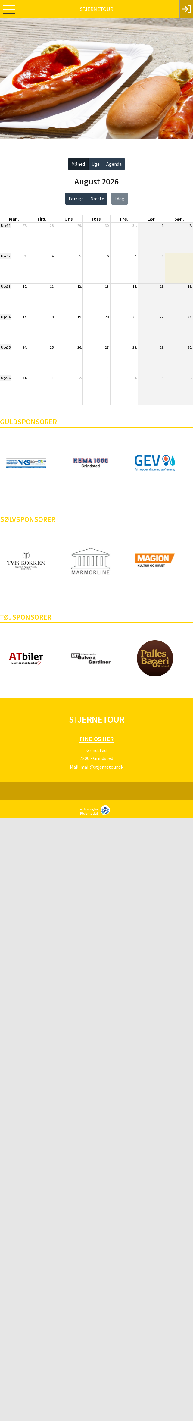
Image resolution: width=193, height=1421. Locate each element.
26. (79, 347)
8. (163, 256)
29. (79, 225)
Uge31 (6, 225)
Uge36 (6, 377)
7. (135, 256)
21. (134, 317)
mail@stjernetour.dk (101, 767)
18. (52, 317)
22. (162, 317)
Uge (96, 164)
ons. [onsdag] (69, 219)
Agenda (114, 164)
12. (79, 286)
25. (52, 347)
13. (107, 286)
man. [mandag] (14, 219)
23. (190, 317)
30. (107, 225)
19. (79, 317)
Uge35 (6, 347)
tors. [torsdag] (96, 219)
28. (52, 225)
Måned (78, 164)
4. (53, 256)
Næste (97, 199)
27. (25, 225)
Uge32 (6, 256)
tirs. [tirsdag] (41, 219)
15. (162, 286)
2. (190, 225)
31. (134, 225)
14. (134, 286)
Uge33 (6, 286)
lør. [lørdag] (152, 219)
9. (190, 256)
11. (52, 286)
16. (190, 286)
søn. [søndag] (179, 219)
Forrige (76, 199)
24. (25, 347)
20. (107, 317)
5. (80, 256)
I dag (119, 199)
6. (108, 256)
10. (25, 286)
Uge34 (6, 317)
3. (25, 256)
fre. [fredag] (124, 219)
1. (163, 225)
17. (25, 317)
